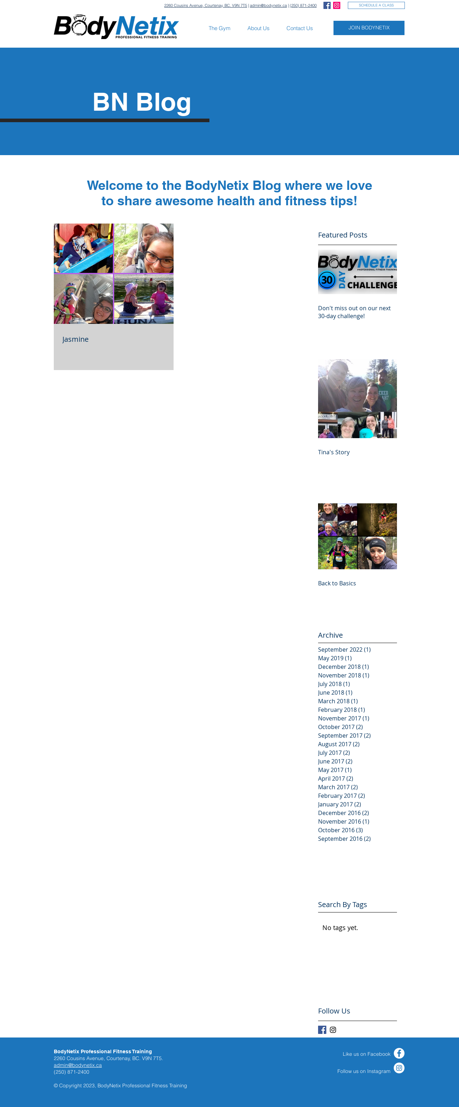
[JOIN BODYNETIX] (368, 28)
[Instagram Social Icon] (336, 5)
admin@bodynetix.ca (268, 5)
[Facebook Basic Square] (322, 1030)
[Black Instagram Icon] (333, 1030)
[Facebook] (399, 1053)
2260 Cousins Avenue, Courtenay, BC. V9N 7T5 (205, 5)
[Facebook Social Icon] (327, 5)
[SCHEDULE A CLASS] (376, 5)
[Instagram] (399, 1068)
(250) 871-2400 (303, 5)
